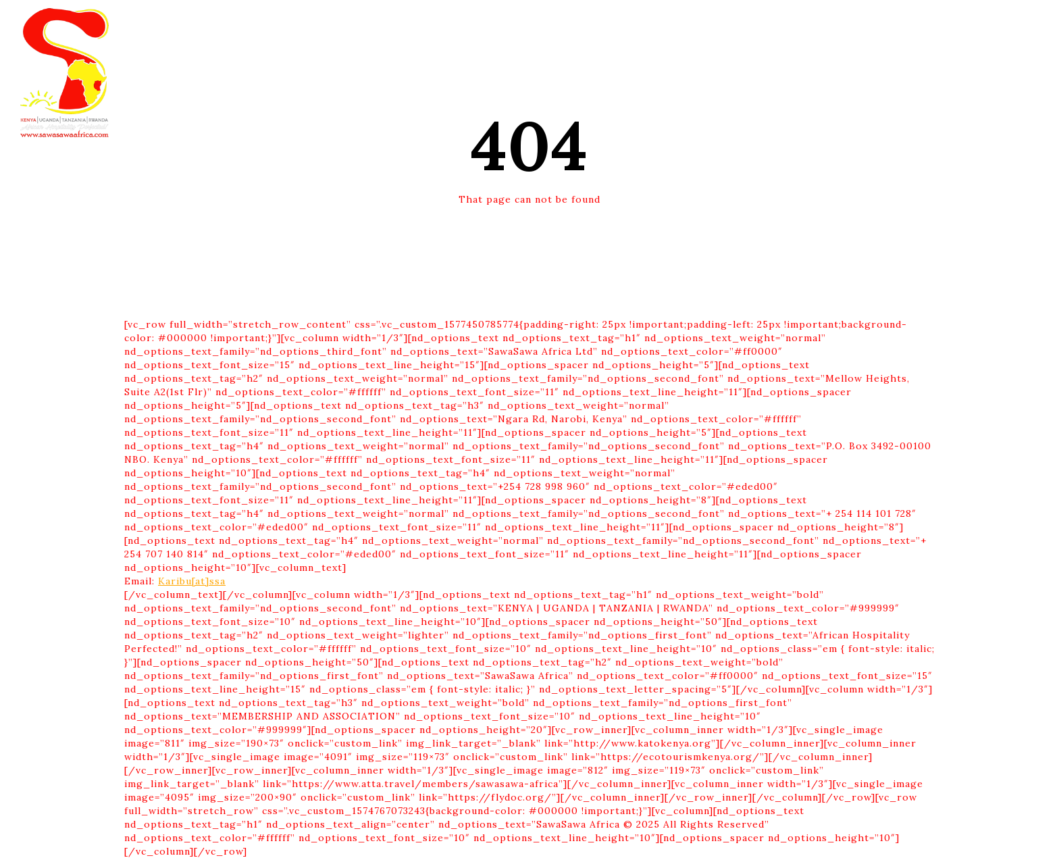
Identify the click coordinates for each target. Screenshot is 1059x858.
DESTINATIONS (421, 23)
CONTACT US (694, 23)
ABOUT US (589, 23)
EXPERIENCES (514, 23)
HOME (347, 23)
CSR (638, 23)
